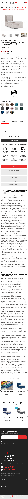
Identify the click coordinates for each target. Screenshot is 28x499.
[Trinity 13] (17, 105)
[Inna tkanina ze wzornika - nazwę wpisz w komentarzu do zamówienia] (12, 112)
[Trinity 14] (22, 105)
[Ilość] (5, 131)
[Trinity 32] (8, 112)
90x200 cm (5, 125)
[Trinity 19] (12, 109)
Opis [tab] (14, 166)
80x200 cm (23, 121)
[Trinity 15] (3, 109)
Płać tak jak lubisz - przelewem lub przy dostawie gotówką (5, 158)
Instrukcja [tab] (14, 174)
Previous (3, 22)
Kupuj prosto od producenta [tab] (14, 181)
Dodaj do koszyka (14, 136)
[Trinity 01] (3, 105)
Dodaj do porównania (21, 144)
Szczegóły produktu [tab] (14, 170)
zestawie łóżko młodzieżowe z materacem (13, 351)
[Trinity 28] (22, 109)
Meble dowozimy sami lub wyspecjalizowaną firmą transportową (14, 158)
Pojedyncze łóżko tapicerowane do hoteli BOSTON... (7, 418)
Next (25, 22)
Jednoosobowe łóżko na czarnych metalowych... (21, 418)
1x (14, 96)
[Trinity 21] (17, 109)
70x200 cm (14, 121)
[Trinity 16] (8, 109)
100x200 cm (5, 121)
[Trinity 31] (3, 112)
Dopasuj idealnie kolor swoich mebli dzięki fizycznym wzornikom (23, 158)
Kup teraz (14, 140)
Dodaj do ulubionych (7, 144)
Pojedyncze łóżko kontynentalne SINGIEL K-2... (21, 392)
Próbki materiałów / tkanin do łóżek (7, 392)
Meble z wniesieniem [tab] (14, 184)
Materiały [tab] (14, 177)
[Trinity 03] (8, 105)
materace (15, 351)
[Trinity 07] (12, 105)
